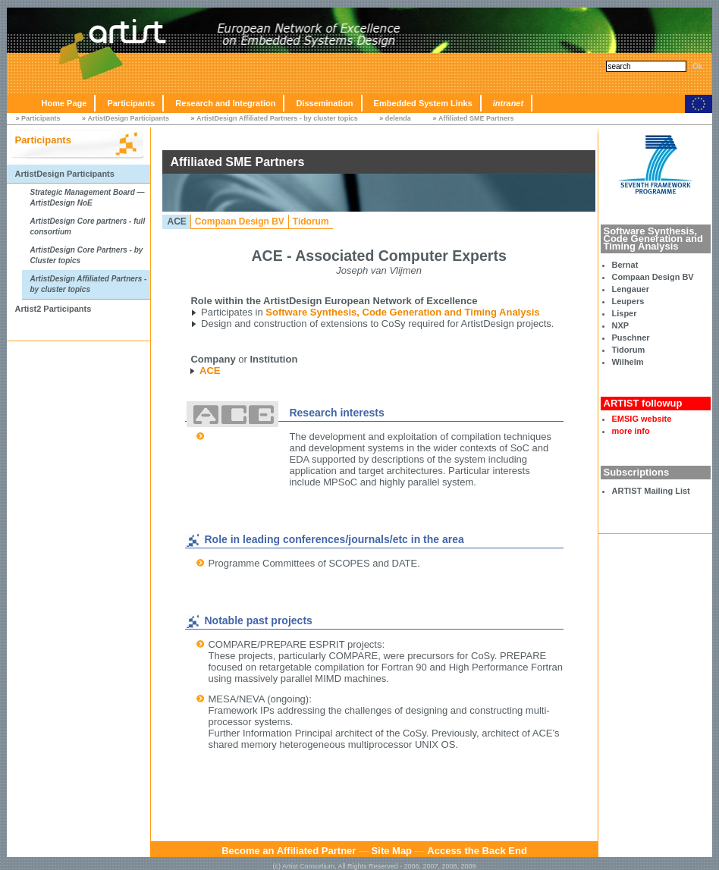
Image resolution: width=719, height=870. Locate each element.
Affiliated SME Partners (476, 118)
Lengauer (631, 289)
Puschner (631, 337)
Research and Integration (225, 103)
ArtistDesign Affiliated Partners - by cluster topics (277, 118)
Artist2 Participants (52, 308)
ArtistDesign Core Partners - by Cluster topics (86, 255)
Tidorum (628, 349)
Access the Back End (477, 850)
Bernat (625, 264)
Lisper (624, 313)
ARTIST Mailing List (651, 490)
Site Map (392, 850)
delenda (398, 118)
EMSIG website (642, 418)
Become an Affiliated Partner (288, 850)
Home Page (63, 103)
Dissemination (324, 103)
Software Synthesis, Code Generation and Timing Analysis (402, 312)
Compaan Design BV (653, 276)
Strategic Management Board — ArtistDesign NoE (87, 197)
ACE (176, 221)
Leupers (628, 301)
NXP (621, 325)
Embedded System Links (423, 103)
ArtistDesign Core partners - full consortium (87, 226)
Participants (131, 103)
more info (631, 430)
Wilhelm (628, 361)
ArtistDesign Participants (129, 118)
